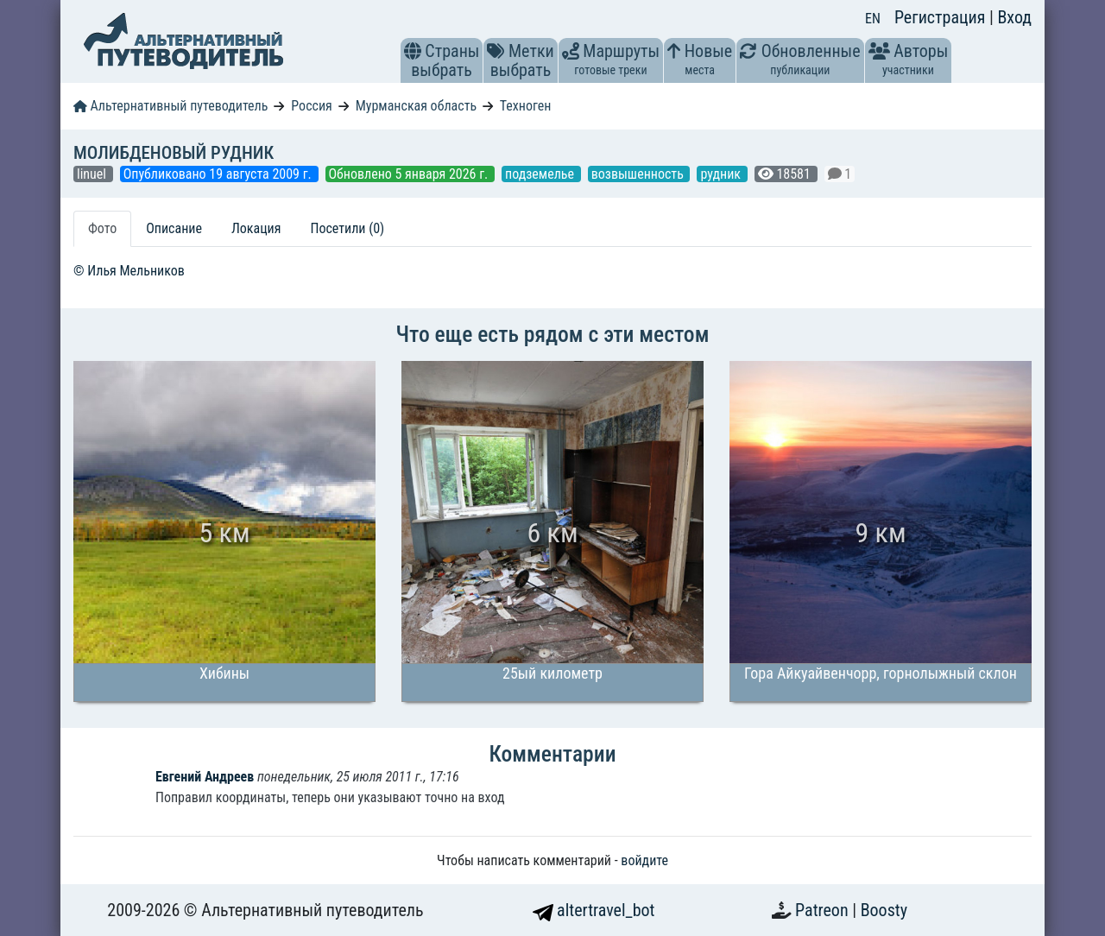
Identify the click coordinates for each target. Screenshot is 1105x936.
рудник (721, 174)
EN (873, 18)
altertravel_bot (594, 910)
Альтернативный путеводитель (170, 106)
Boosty (884, 910)
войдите (644, 860)
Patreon (823, 910)
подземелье (541, 174)
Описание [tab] (174, 228)
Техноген (526, 106)
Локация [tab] (256, 228)
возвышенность (639, 174)
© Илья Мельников (129, 270)
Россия (311, 106)
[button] (412, 51)
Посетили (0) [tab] (347, 228)
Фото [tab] (102, 228)
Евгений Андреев (204, 776)
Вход (1014, 17)
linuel (93, 174)
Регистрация (941, 17)
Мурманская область (416, 106)
